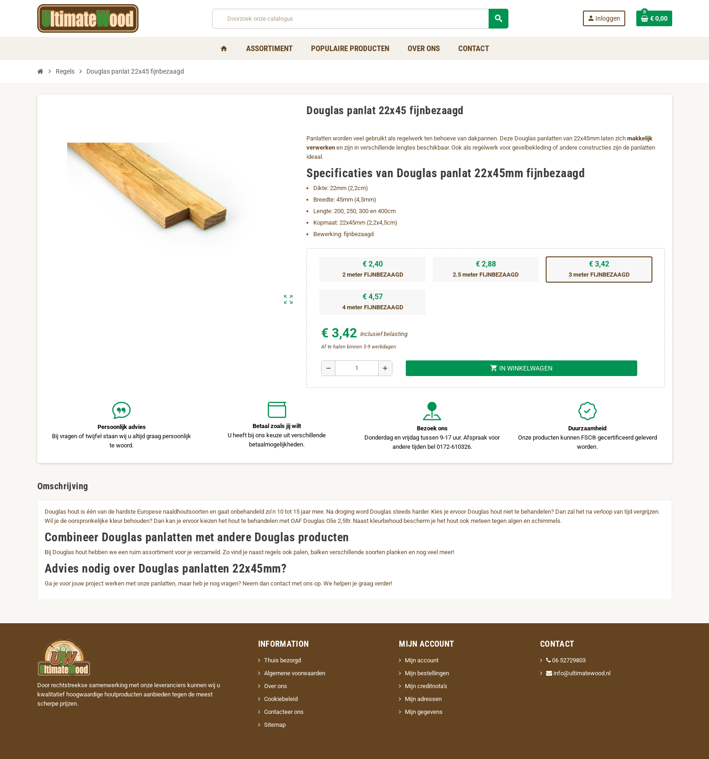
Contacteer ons (284, 711)
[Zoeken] (360, 19)
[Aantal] (357, 368)
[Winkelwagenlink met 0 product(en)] (654, 18)
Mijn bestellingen (427, 673)
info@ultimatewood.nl (578, 673)
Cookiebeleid (281, 698)
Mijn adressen (423, 698)
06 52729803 (566, 660)
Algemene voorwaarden (294, 673)
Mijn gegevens (424, 711)
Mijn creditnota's (426, 686)
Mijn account (421, 660)
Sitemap (275, 724)
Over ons (275, 686)
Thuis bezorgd (282, 660)
